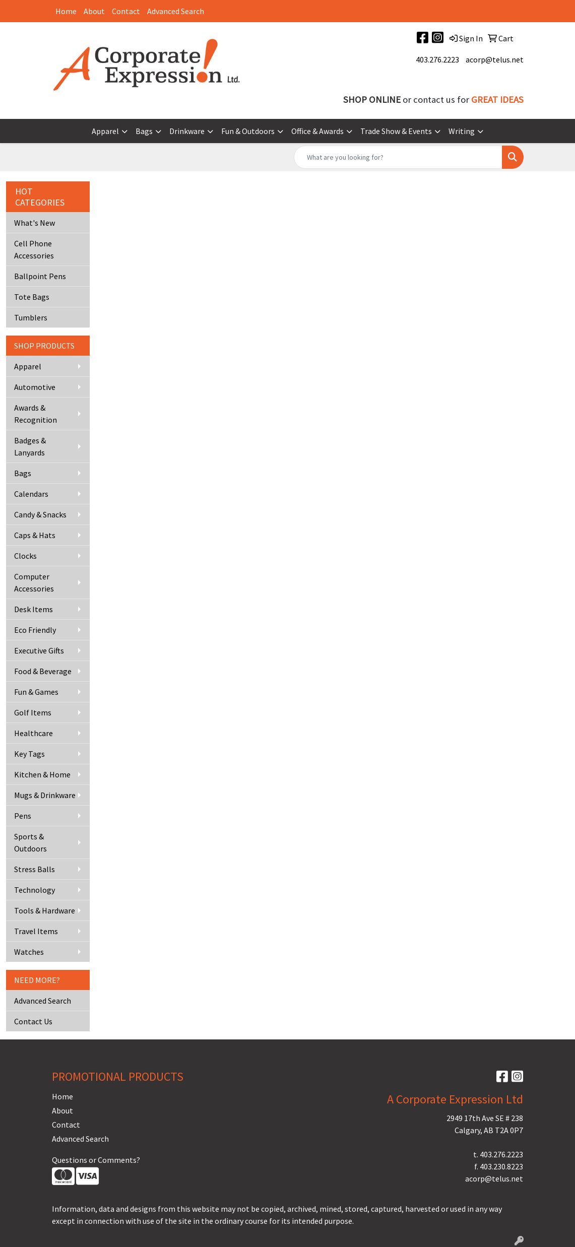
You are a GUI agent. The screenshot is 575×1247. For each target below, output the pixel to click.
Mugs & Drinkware (45, 795)
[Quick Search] (398, 157)
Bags (144, 131)
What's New (34, 223)
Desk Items (33, 609)
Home (66, 11)
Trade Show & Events (396, 131)
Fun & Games (36, 692)
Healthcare (33, 733)
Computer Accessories (34, 582)
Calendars (31, 494)
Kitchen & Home (42, 774)
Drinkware (187, 131)
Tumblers (30, 317)
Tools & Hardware (44, 910)
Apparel (105, 131)
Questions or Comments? (96, 1160)
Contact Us (33, 1021)
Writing (462, 131)
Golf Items (32, 712)
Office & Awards (317, 131)
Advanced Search (175, 11)
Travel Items (36, 931)
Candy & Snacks (40, 514)
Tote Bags (31, 297)
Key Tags (29, 754)
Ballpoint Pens (40, 276)
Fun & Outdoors (248, 131)
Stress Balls (34, 869)
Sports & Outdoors (30, 842)
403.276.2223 (437, 59)
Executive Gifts (39, 650)
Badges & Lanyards (30, 446)
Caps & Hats (34, 535)
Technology (34, 890)
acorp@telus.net (495, 59)
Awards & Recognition (35, 414)
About (94, 11)
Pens (22, 816)
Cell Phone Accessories (34, 249)
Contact (126, 11)
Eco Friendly (35, 630)
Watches (29, 952)
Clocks (25, 556)
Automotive (34, 387)
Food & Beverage (43, 671)
